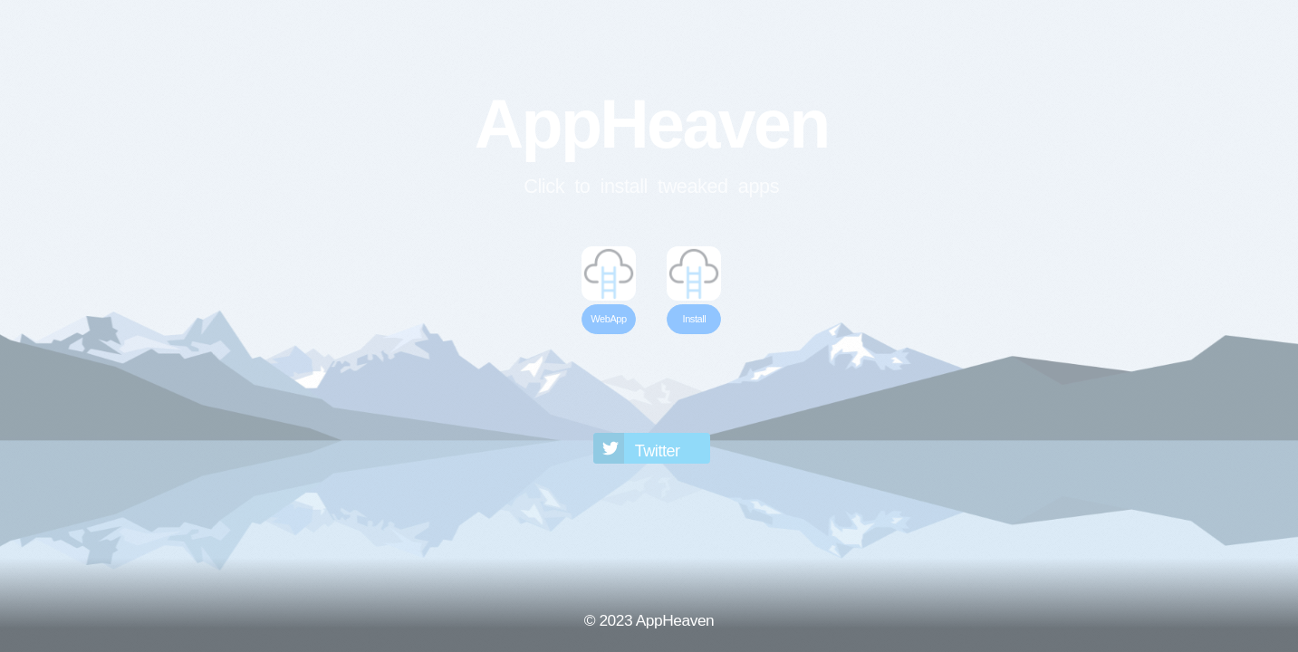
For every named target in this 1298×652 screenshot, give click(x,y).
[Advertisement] (651, 381)
